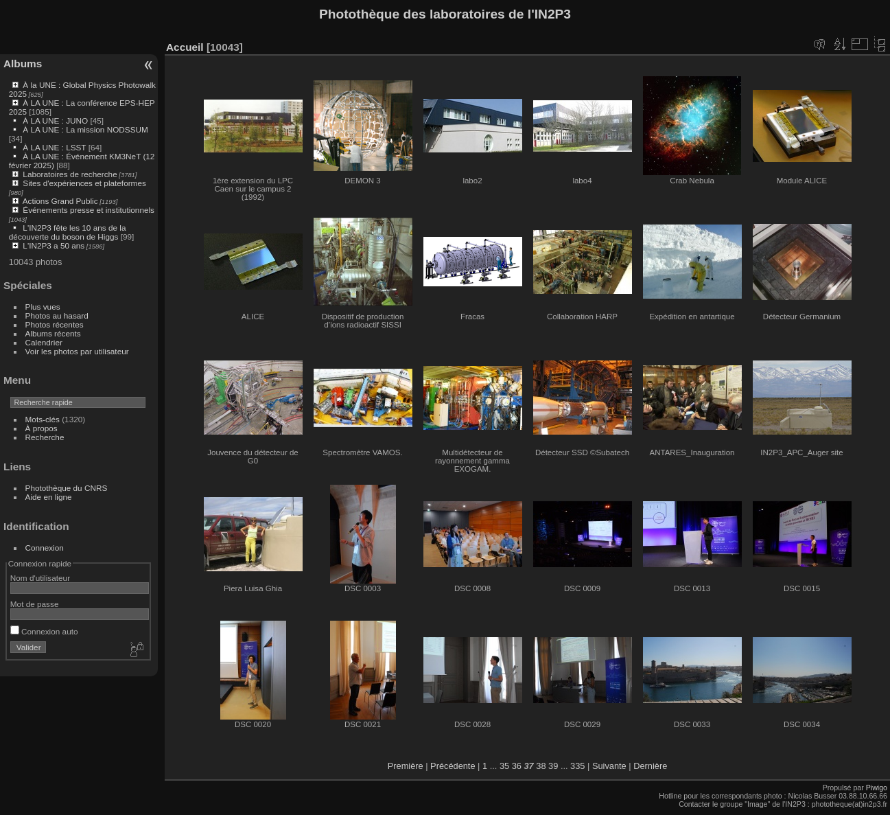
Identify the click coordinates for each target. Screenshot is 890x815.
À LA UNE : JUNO (56, 120)
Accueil (185, 47)
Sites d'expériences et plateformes (84, 183)
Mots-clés (42, 419)
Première (405, 766)
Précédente (452, 766)
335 (577, 766)
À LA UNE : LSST (54, 147)
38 (541, 766)
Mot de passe (34, 603)
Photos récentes (54, 324)
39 (553, 766)
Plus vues (42, 306)
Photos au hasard (57, 315)
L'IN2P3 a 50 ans (53, 245)
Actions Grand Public (60, 200)
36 (517, 766)
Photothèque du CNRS (66, 487)
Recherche (45, 437)
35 (504, 766)
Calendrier (43, 342)
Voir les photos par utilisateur (77, 351)
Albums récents (53, 333)
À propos (41, 428)
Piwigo (876, 787)
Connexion (44, 547)
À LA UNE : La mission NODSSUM (85, 129)
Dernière (650, 766)
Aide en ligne (48, 496)
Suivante (609, 766)
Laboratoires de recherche (70, 174)
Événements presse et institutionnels (88, 209)
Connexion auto (44, 631)
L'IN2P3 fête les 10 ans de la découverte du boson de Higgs (67, 232)
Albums (22, 63)
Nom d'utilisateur (40, 577)
